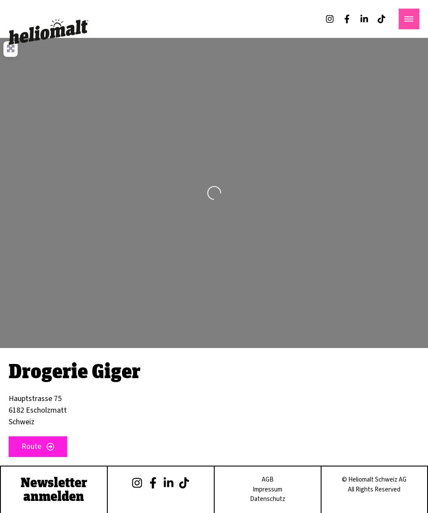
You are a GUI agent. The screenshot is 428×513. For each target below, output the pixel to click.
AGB (268, 479)
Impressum (267, 489)
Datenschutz (267, 499)
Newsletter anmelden (54, 489)
